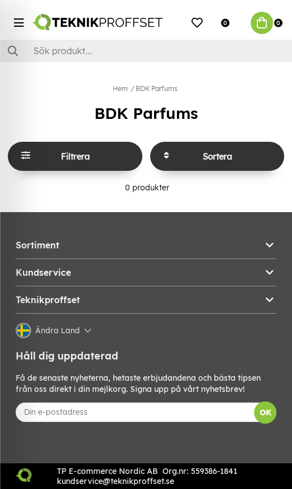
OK (265, 413)
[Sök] (146, 51)
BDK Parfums (157, 88)
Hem (120, 88)
